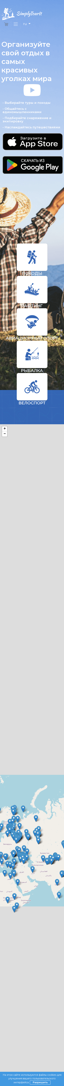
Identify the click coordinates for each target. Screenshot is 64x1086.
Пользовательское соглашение (20, 1028)
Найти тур (32, 585)
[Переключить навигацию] (15, 24)
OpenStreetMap (45, 515)
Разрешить (40, 1082)
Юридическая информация (18, 1033)
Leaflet (31, 515)
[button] (32, 130)
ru (25, 24)
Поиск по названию (14, 567)
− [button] (5, 434)
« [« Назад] (5, 945)
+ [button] (5, 428)
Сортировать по (11, 551)
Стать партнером (11, 1038)
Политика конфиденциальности (21, 1043)
